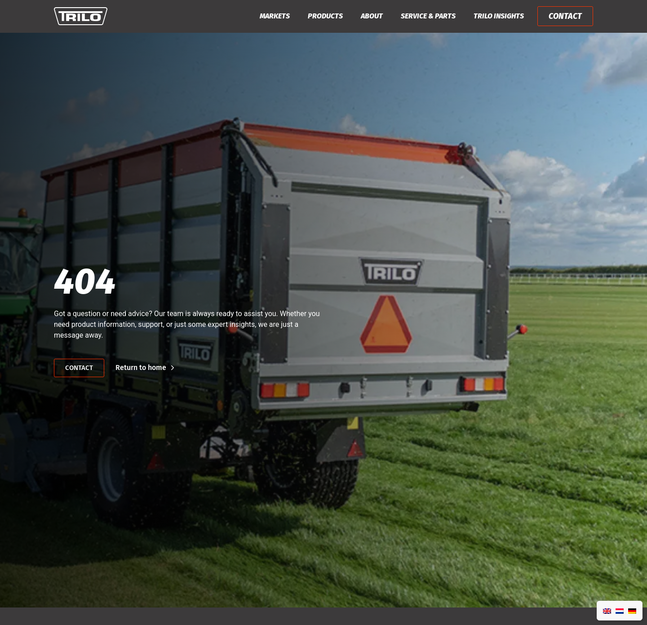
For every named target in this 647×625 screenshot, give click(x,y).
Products (325, 16)
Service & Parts (428, 16)
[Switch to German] (632, 610)
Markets (275, 16)
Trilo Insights (499, 16)
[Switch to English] (607, 610)
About (372, 16)
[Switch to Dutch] (619, 610)
